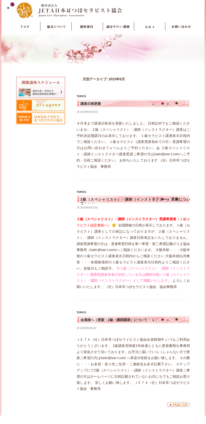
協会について (56, 26)
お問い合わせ (181, 26)
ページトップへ (178, 404)
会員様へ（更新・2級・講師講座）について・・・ (119, 320)
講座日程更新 (90, 104)
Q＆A (149, 26)
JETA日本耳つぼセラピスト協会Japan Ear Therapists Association (103, 10)
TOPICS (81, 96)
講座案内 (87, 26)
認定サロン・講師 (118, 26)
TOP (24, 26)
